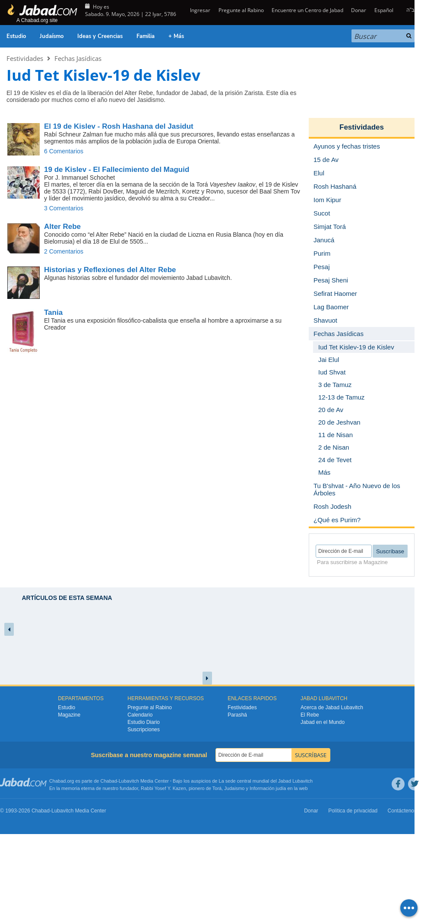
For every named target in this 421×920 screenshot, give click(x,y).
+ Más (176, 36)
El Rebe (310, 715)
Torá (217, 788)
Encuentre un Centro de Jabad (307, 10)
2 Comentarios (63, 251)
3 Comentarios (63, 208)
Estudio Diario (143, 722)
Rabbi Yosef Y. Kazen (163, 788)
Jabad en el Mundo (323, 722)
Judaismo (234, 788)
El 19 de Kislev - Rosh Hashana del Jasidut (118, 126)
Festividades (24, 58)
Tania (53, 312)
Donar (358, 10)
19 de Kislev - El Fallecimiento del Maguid (116, 169)
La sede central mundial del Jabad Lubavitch (266, 781)
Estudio (16, 36)
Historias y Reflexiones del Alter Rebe (110, 270)
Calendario (139, 715)
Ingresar (199, 10)
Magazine (69, 715)
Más (324, 472)
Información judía (268, 788)
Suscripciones (143, 729)
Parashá (237, 715)
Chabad (109, 781)
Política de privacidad (352, 811)
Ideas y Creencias (100, 36)
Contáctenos (402, 811)
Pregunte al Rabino (241, 10)
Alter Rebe (62, 226)
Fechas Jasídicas (77, 58)
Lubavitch (129, 781)
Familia (145, 36)
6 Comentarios (63, 151)
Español (383, 10)
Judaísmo (51, 36)
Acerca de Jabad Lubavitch (332, 707)
